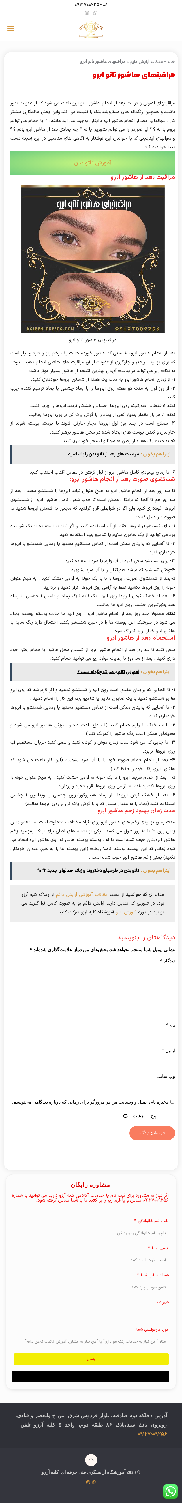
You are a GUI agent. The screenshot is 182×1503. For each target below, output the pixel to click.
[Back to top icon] (91, 1460)
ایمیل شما (160, 1248)
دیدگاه (167, 960)
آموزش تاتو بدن (92, 163)
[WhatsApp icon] (95, 13)
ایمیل (168, 1050)
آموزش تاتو (126, 912)
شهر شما (162, 1302)
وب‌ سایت (165, 1076)
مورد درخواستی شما (152, 1329)
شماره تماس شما (154, 1275)
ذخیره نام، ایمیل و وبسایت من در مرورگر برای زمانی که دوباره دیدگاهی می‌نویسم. (90, 1101)
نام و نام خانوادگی (153, 1221)
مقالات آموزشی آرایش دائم (82, 894)
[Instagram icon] (87, 13)
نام (170, 1024)
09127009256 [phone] (88, 4)
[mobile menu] (11, 29)
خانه (171, 62)
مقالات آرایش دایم (146, 62)
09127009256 (152, 1434)
